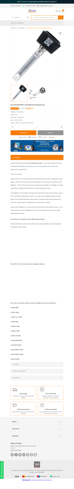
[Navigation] (37, 23)
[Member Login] (60, 11)
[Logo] (32, 11)
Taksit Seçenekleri (19, 371)
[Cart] (62, 11)
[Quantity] (37, 127)
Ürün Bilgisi (16, 157)
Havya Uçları (20, 112)
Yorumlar (15, 364)
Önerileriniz (16, 378)
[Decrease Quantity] (13, 127)
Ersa (16, 114)
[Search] (47, 17)
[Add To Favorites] (60, 33)
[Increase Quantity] (61, 127)
